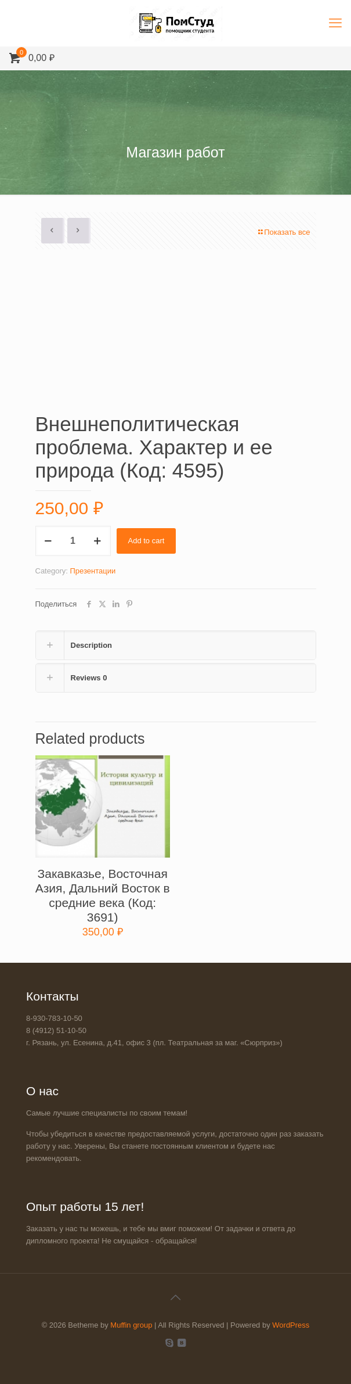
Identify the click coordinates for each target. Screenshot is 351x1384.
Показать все (283, 232)
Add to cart (146, 540)
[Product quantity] (73, 541)
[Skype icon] (169, 1342)
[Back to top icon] (176, 1297)
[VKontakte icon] (182, 1342)
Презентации (92, 570)
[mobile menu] (335, 23)
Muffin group (131, 1325)
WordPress (290, 1325)
